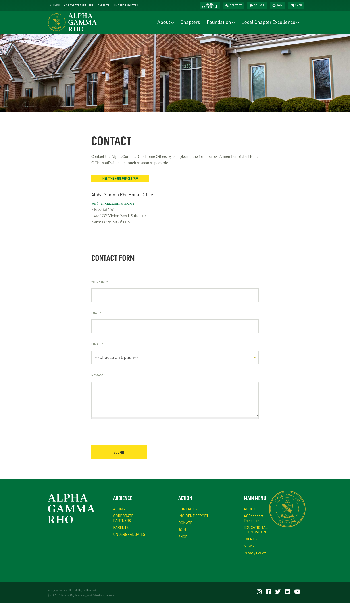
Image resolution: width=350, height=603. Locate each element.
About (163, 22)
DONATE (259, 5)
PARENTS (103, 5)
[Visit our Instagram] (259, 591)
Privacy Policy (255, 552)
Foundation (219, 22)
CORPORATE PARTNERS (78, 5)
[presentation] (125, 436)
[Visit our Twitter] (278, 591)
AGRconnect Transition (253, 518)
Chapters (190, 22)
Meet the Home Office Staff (120, 178)
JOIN (280, 5)
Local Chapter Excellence (268, 22)
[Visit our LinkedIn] (287, 591)
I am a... (97, 344)
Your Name (99, 282)
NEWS (249, 546)
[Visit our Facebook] (268, 591)
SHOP (298, 5)
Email (96, 313)
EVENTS (250, 539)
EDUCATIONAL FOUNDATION (256, 529)
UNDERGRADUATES (126, 5)
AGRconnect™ (210, 5)
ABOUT (249, 508)
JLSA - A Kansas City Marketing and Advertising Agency (82, 595)
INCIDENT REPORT (193, 515)
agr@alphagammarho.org (112, 202)
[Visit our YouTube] (297, 591)
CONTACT (236, 5)
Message (98, 375)
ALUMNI (55, 5)
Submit (119, 452)
